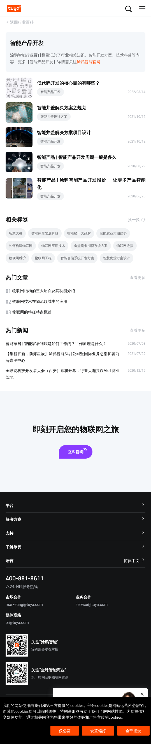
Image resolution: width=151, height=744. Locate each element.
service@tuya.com (92, 604)
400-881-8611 (25, 578)
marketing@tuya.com (24, 604)
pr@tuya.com (17, 622)
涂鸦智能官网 (88, 62)
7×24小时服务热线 (22, 586)
